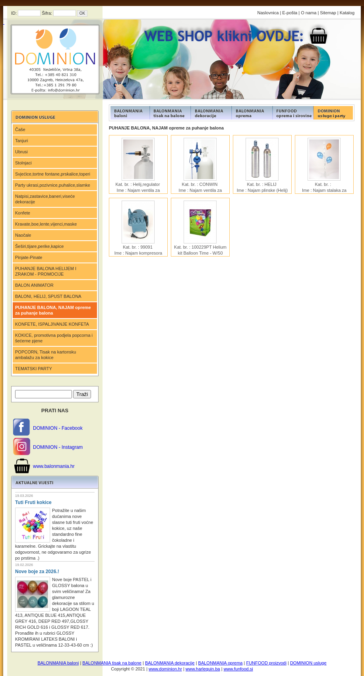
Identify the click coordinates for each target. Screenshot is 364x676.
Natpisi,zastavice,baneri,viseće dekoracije (45, 199)
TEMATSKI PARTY (33, 368)
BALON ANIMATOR (34, 285)
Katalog (347, 12)
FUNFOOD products (129, 112)
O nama (308, 12)
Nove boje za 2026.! (37, 571)
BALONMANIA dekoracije (170, 663)
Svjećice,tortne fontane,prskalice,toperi (52, 174)
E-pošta (289, 12)
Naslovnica (268, 12)
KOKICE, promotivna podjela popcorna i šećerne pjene (54, 338)
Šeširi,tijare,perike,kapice (39, 246)
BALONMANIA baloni (58, 663)
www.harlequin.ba (203, 668)
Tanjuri (21, 140)
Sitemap (328, 12)
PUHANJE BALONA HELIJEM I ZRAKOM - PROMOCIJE (45, 271)
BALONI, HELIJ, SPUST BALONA (48, 296)
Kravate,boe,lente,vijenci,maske (46, 224)
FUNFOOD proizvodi (266, 663)
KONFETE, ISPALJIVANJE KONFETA (52, 324)
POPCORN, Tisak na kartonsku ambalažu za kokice (45, 355)
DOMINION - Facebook (58, 428)
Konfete (22, 213)
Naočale (23, 235)
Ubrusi (21, 151)
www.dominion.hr (165, 668)
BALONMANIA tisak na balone (111, 663)
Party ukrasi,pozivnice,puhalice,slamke (52, 185)
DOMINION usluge (308, 663)
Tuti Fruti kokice (33, 502)
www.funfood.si (238, 668)
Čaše (20, 129)
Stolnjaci (23, 162)
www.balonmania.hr (54, 466)
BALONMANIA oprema (220, 663)
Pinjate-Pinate (29, 257)
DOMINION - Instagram (58, 447)
